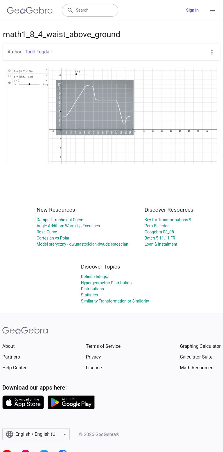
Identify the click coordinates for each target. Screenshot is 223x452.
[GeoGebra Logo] (30, 10)
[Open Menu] (212, 10)
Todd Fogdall (38, 52)
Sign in (192, 10)
